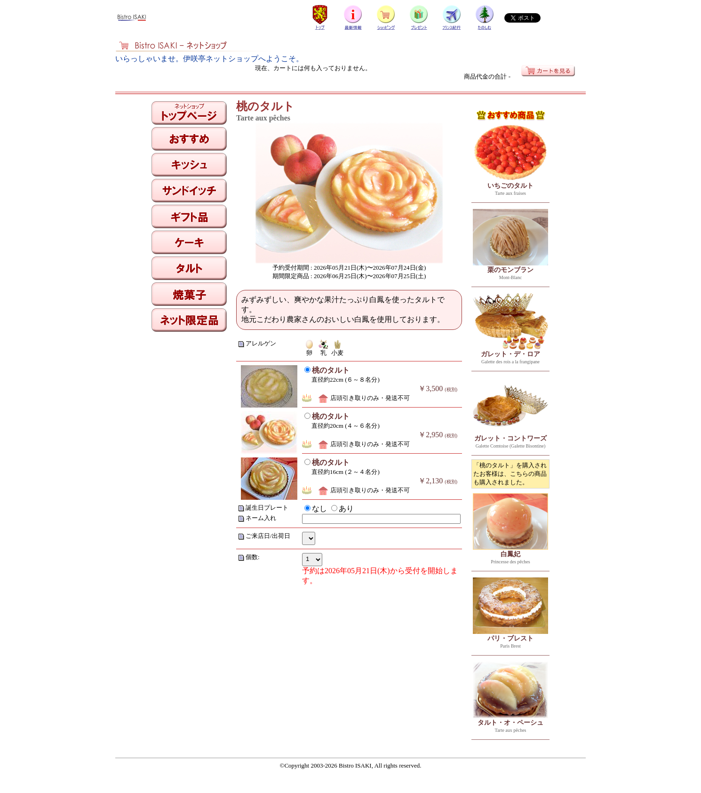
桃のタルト (331, 370)
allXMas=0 (308, 538)
